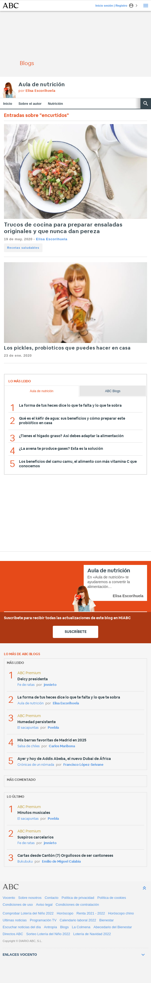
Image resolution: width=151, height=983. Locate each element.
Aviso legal (44, 905)
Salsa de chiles (28, 746)
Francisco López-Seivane (83, 765)
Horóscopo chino (121, 913)
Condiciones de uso (18, 905)
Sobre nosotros (29, 898)
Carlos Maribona (62, 746)
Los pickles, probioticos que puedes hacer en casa (67, 348)
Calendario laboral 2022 (78, 920)
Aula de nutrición (41, 84)
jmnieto (50, 685)
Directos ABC (13, 934)
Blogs (64, 927)
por (36, 91)
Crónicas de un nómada (35, 765)
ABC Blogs (112, 391)
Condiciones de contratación (77, 905)
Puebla (53, 728)
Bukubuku (25, 861)
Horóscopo (65, 913)
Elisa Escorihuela (51, 239)
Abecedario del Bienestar (112, 927)
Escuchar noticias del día (22, 927)
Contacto (51, 898)
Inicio (7, 104)
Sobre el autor (29, 104)
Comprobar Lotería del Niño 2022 (28, 913)
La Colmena (81, 927)
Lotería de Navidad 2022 (92, 934)
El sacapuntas (28, 728)
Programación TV (43, 920)
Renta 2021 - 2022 (91, 913)
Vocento (9, 898)
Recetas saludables (23, 247)
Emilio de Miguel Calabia (61, 861)
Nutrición (55, 104)
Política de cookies (111, 898)
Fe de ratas (26, 685)
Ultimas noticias (15, 920)
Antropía (50, 927)
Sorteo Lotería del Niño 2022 (48, 934)
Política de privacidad (78, 898)
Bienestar (106, 920)
